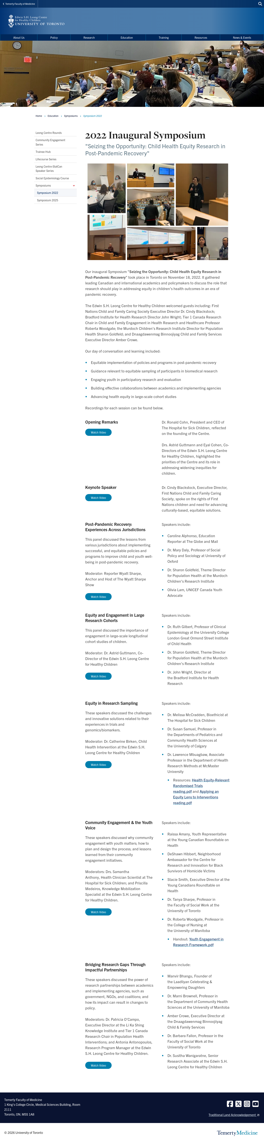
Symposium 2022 (47, 192)
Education (53, 115)
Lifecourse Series (46, 159)
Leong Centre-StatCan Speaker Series (49, 168)
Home (39, 115)
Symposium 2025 (47, 200)
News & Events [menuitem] (242, 37)
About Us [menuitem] (18, 37)
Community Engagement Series (50, 142)
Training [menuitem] (164, 37)
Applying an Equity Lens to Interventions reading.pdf (196, 797)
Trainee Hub (43, 151)
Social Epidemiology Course (52, 178)
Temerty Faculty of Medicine (19, 3)
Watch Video (98, 497)
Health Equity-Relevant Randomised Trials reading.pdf (201, 786)
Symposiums (55, 185)
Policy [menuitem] (54, 37)
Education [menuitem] (127, 37)
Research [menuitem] (89, 37)
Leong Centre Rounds (49, 132)
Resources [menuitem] (201, 37)
